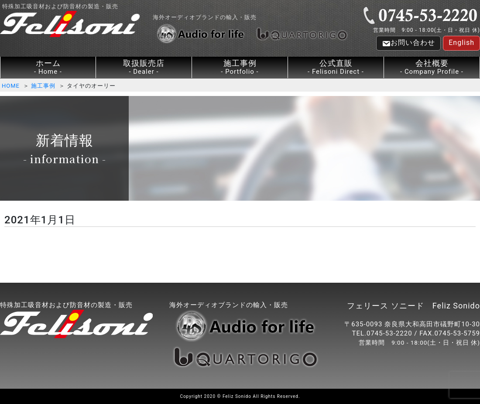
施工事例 (240, 67)
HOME (11, 85)
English (461, 42)
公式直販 (336, 67)
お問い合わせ (408, 43)
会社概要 (432, 67)
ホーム (48, 67)
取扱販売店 (144, 67)
